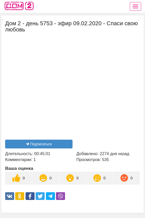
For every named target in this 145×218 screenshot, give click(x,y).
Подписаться (39, 144)
